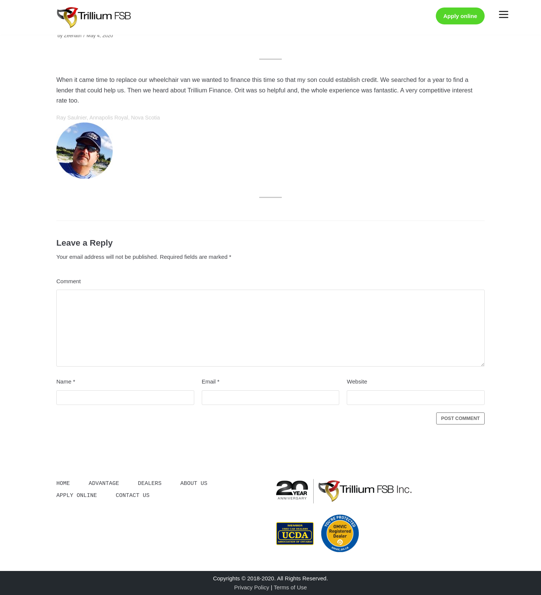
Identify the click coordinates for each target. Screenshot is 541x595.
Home (63, 482)
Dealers (150, 482)
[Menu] (503, 14)
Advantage (104, 482)
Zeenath (73, 35)
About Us (193, 482)
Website (357, 381)
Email (211, 381)
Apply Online (76, 494)
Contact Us (133, 494)
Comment (68, 281)
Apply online (460, 16)
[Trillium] (93, 17)
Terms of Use (290, 587)
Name (65, 381)
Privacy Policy (251, 587)
